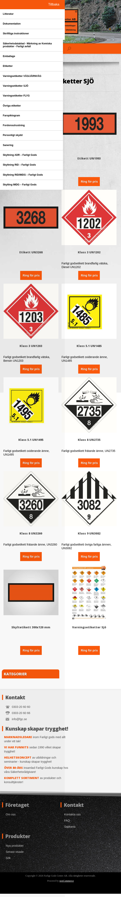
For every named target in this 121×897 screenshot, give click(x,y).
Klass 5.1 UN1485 (89, 348)
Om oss (10, 817)
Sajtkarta (69, 830)
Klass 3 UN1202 (90, 253)
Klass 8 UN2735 (90, 442)
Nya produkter (15, 849)
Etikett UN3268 (31, 253)
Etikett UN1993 (89, 159)
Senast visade (15, 855)
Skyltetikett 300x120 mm (31, 630)
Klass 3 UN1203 (31, 348)
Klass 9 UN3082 (90, 536)
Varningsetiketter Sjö (90, 630)
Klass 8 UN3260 (31, 536)
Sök (8, 861)
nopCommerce (66, 884)
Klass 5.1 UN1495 (31, 442)
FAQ (67, 823)
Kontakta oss (72, 817)
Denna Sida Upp (31, 159)
